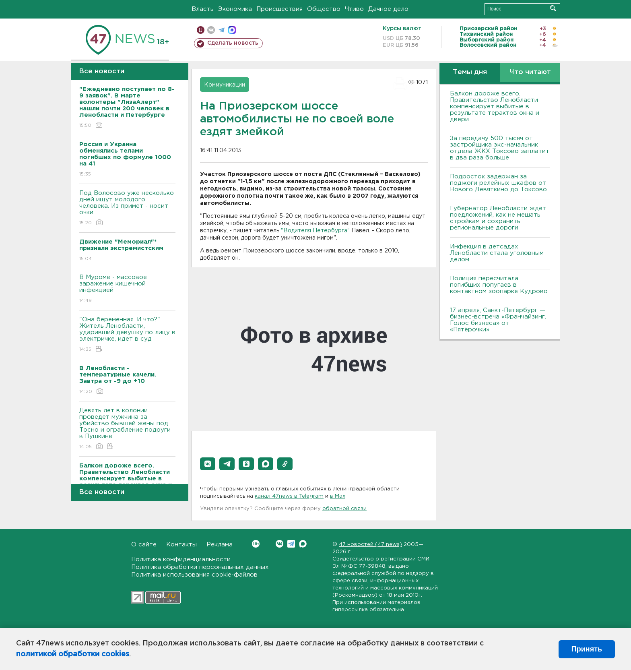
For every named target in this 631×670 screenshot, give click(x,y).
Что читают (530, 72)
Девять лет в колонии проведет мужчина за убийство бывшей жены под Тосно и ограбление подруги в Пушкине (127, 429)
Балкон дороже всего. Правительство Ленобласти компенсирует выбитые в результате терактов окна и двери (494, 106)
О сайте (144, 544)
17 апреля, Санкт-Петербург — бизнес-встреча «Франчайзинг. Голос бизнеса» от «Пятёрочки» (498, 320)
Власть (203, 9)
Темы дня (470, 72)
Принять (586, 649)
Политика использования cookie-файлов (194, 574)
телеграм (221, 30)
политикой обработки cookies (72, 654)
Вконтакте (256, 544)
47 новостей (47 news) (370, 544)
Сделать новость (232, 43)
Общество (323, 9)
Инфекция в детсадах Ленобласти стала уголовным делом (497, 253)
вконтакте (211, 30)
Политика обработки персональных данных (200, 567)
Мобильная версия (200, 30)
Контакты (181, 544)
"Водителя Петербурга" (315, 230)
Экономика (235, 9)
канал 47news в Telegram (289, 496)
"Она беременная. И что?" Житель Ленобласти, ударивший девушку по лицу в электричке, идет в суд (127, 335)
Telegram (291, 544)
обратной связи (344, 509)
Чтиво (354, 9)
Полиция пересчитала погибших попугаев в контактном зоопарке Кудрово (499, 285)
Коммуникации (224, 85)
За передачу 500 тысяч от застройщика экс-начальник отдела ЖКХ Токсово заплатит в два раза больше (499, 148)
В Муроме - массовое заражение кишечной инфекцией (127, 289)
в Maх (337, 496)
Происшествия (279, 9)
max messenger (232, 30)
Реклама (219, 544)
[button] (207, 463)
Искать (553, 8)
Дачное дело (388, 9)
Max (303, 544)
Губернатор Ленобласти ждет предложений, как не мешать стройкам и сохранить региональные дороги (498, 218)
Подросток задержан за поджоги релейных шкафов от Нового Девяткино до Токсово (498, 183)
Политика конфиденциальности (181, 559)
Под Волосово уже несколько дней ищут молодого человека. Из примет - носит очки (127, 208)
